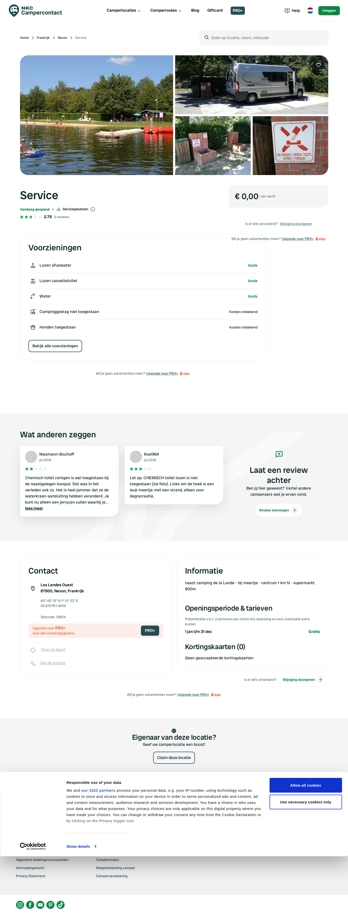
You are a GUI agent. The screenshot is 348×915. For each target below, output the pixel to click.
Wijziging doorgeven (296, 223)
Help (292, 10)
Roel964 (151, 454)
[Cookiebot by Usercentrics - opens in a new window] (33, 905)
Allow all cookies (305, 844)
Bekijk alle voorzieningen (55, 346)
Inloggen (329, 10)
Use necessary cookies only (306, 860)
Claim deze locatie (174, 757)
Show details (78, 905)
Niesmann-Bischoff (56, 454)
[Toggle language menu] (310, 11)
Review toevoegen (278, 510)
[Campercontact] (38, 10)
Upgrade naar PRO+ (162, 373)
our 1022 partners (98, 849)
